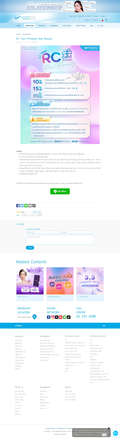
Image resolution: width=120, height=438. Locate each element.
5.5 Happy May (82, 296)
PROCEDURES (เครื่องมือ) (98, 336)
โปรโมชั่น (39, 215)
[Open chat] (115, 433)
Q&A (91, 25)
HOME (18, 25)
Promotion (24, 215)
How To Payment (70, 394)
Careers (17, 411)
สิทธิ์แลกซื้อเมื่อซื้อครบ (54, 296)
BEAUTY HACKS (80, 25)
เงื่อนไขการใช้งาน (50, 428)
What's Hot (81, 16)
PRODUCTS (42, 25)
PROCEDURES (67, 25)
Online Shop (73, 16)
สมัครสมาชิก (95, 20)
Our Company (19, 391)
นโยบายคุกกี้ (70, 428)
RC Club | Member (71, 399)
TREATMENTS (54, 25)
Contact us (103, 16)
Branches (96, 16)
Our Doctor (18, 405)
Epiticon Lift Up (22, 296)
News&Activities (45, 402)
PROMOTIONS (29, 25)
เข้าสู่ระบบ (87, 20)
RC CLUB (100, 25)
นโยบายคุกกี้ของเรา (96, 435)
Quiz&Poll (43, 405)
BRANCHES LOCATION (24, 310)
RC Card (32, 215)
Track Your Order (70, 396)
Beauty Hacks (44, 396)
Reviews (89, 16)
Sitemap (17, 402)
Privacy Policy (19, 396)
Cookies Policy (19, 399)
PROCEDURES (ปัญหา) (72, 336)
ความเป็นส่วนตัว (61, 428)
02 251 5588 (86, 316)
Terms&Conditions (20, 394)
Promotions (43, 391)
